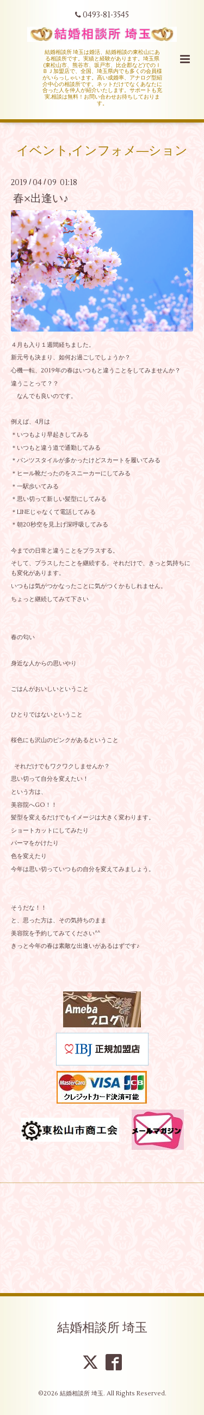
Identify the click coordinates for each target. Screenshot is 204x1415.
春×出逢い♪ (41, 198)
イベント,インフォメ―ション (102, 150)
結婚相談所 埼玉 (102, 1328)
